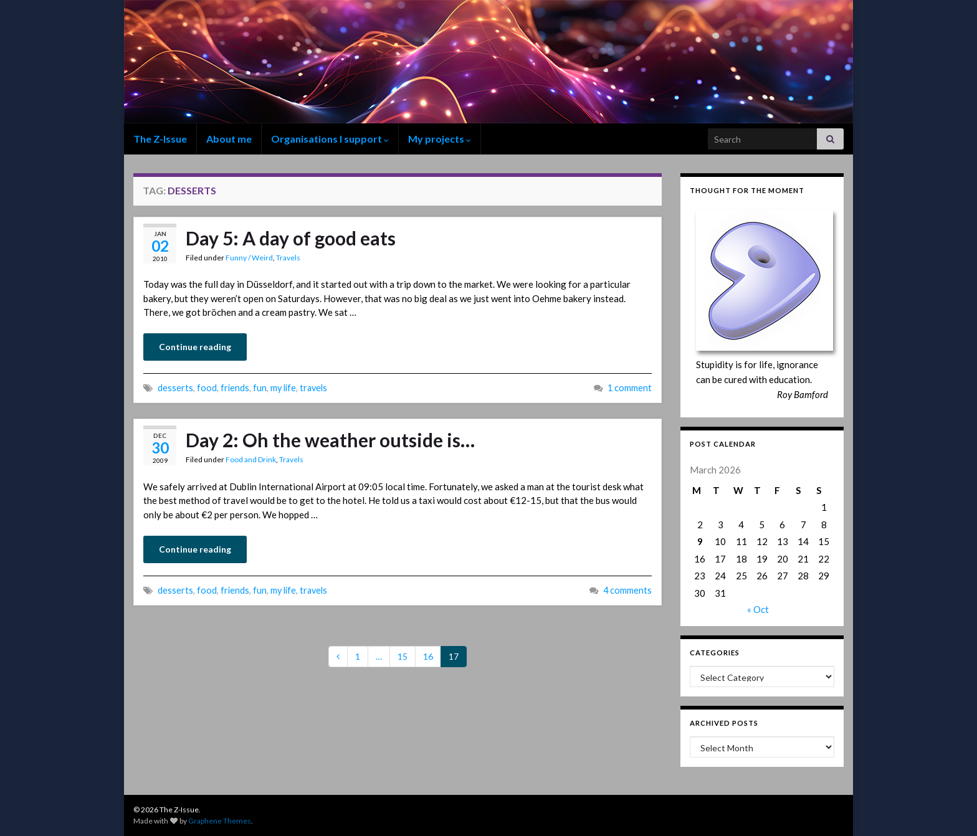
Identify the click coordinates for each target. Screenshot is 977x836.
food (207, 387)
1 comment (630, 387)
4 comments (627, 590)
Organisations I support (330, 139)
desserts (175, 387)
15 (402, 656)
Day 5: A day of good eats (291, 238)
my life (283, 387)
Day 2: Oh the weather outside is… (330, 440)
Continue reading (195, 346)
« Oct (758, 609)
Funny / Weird (249, 257)
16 (428, 656)
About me (229, 139)
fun (260, 387)
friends (235, 387)
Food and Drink (251, 459)
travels (313, 387)
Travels (288, 257)
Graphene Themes (219, 820)
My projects (439, 139)
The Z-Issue (160, 139)
